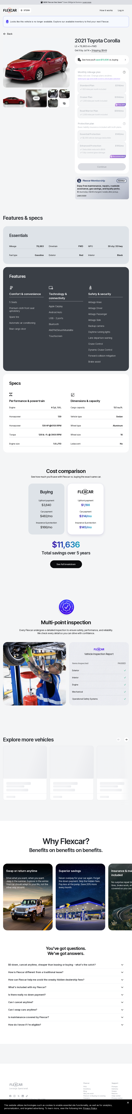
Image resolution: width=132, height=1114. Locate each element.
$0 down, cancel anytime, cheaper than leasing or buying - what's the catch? (66, 964)
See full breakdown (66, 564)
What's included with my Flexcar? (66, 987)
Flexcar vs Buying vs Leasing (94, 1096)
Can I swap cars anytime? (66, 1009)
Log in (121, 10)
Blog (85, 1091)
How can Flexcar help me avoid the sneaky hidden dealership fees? (66, 979)
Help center (116, 1096)
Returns (115, 1093)
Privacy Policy (90, 1108)
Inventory (87, 1089)
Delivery (115, 1089)
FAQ (85, 1086)
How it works (106, 10)
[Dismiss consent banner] (128, 1103)
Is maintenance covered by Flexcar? (66, 1017)
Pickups (115, 1086)
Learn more (86, 2)
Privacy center (117, 1098)
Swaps (114, 1091)
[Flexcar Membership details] (102, 188)
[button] (25, 773)
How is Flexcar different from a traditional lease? (66, 972)
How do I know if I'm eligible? (66, 1024)
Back (7, 33)
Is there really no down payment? (66, 994)
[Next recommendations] (126, 739)
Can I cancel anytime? (66, 1002)
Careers (86, 1098)
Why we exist (88, 1093)
